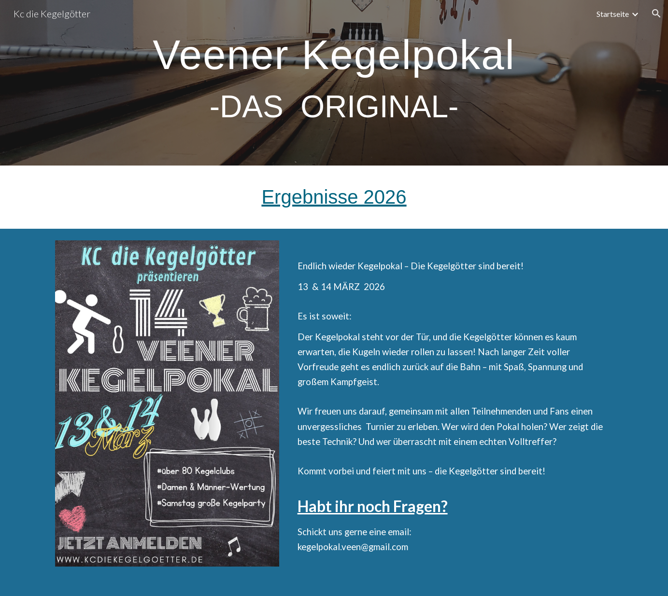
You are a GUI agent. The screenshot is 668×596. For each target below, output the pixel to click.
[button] (656, 13)
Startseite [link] (613, 13)
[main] (333, 83)
